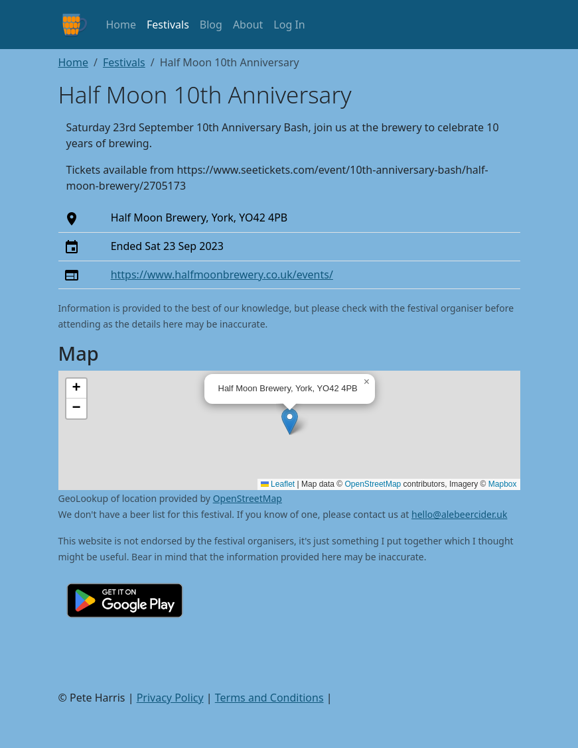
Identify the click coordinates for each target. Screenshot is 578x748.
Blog (211, 24)
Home (121, 24)
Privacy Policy (170, 697)
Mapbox (502, 484)
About (248, 24)
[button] (289, 421)
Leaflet (278, 484)
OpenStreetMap (373, 484)
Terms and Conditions (269, 697)
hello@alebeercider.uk (459, 514)
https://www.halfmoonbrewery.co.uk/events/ (222, 274)
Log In (289, 24)
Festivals (168, 24)
